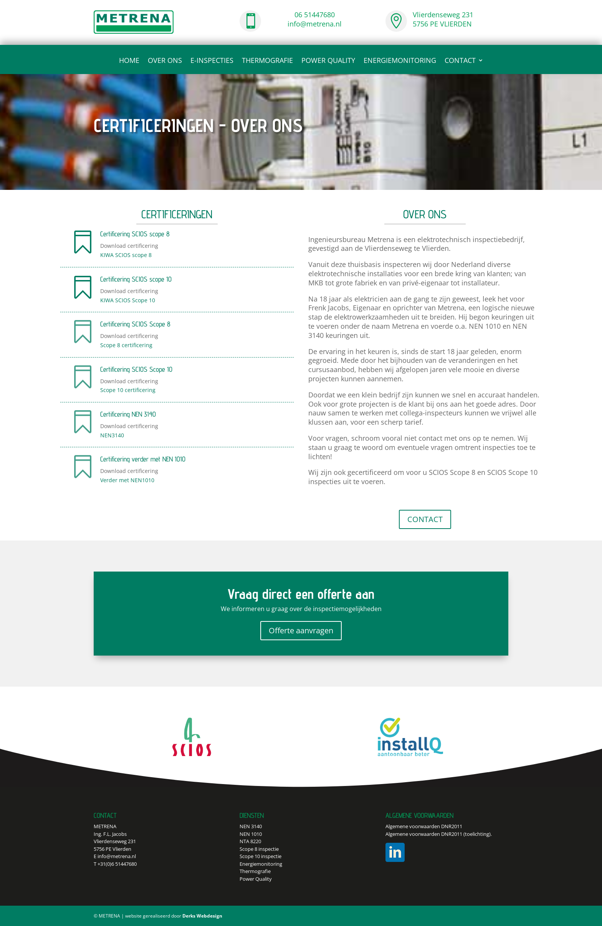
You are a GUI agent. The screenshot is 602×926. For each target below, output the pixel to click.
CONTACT (460, 61)
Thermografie (267, 61)
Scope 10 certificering (127, 390)
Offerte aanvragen (301, 630)
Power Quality (328, 61)
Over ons (165, 61)
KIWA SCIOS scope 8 (126, 255)
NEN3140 (112, 435)
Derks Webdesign (202, 916)
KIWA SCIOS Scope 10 (127, 300)
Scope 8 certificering (126, 345)
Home (129, 61)
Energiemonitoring (400, 61)
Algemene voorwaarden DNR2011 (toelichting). (438, 833)
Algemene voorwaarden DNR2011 (423, 826)
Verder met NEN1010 (127, 480)
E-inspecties (211, 61)
